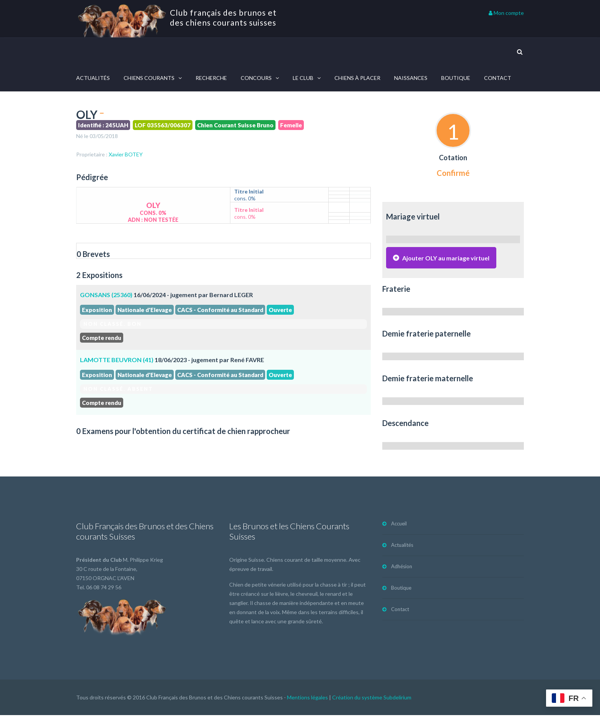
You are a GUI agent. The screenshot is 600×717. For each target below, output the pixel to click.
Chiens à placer (357, 78)
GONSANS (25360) (106, 294)
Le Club (303, 78)
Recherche (211, 78)
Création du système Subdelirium (371, 699)
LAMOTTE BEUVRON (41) (116, 359)
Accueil (399, 525)
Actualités (93, 78)
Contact (497, 78)
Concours (256, 78)
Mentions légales (307, 699)
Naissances (410, 78)
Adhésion (401, 568)
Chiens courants (149, 78)
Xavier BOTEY (126, 154)
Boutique (455, 78)
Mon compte (506, 13)
